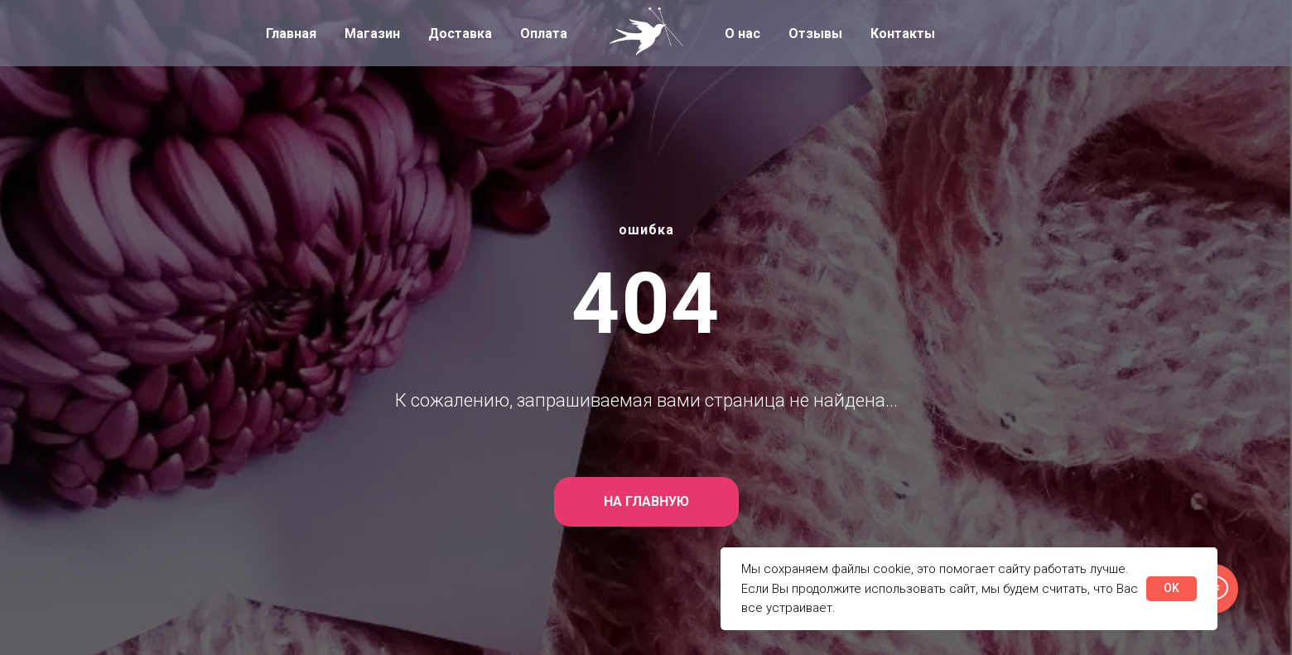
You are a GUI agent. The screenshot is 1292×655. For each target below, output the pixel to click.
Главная (291, 33)
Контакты (902, 33)
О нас (742, 33)
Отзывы (815, 33)
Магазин (372, 33)
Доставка (460, 33)
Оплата (543, 33)
